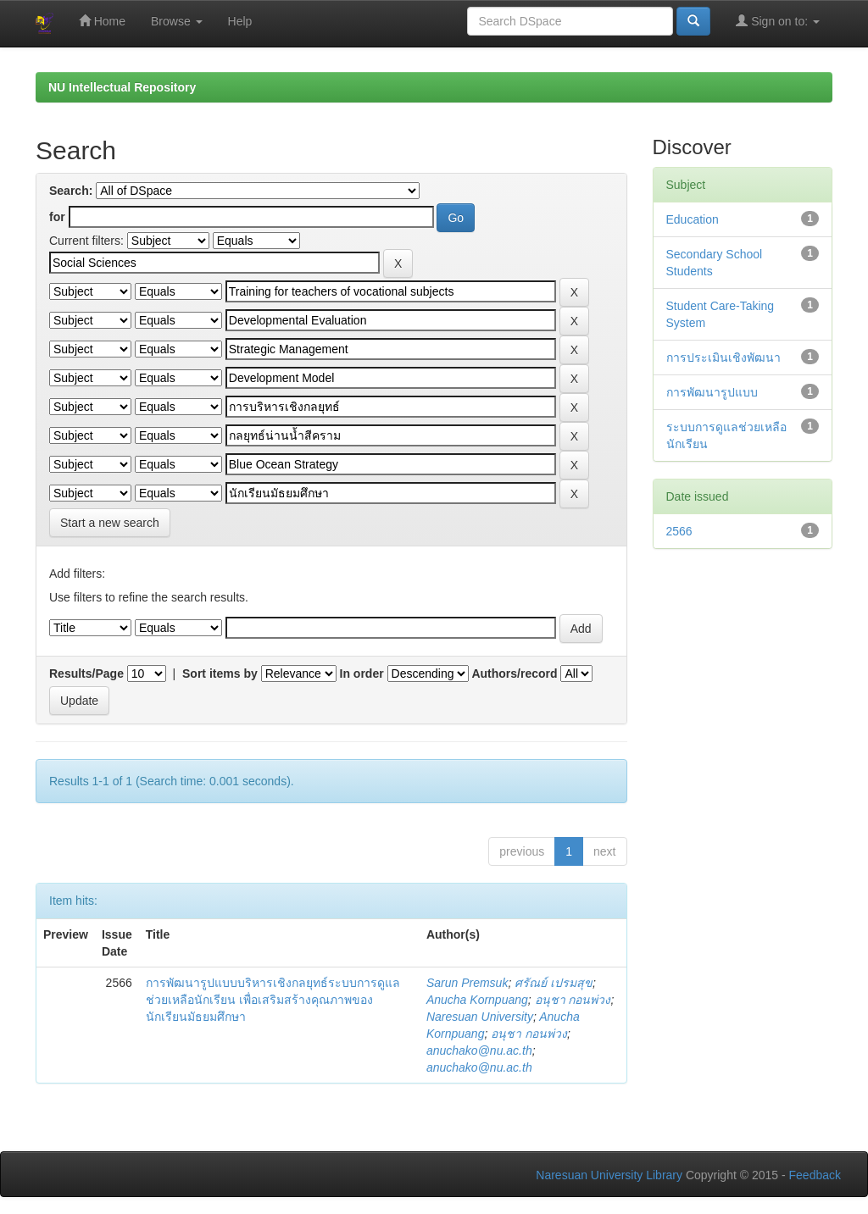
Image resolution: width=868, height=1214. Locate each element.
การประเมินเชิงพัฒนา (723, 357)
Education (692, 219)
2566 (679, 531)
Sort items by (220, 673)
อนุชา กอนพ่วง (573, 999)
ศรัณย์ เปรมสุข (554, 982)
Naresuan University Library (609, 1175)
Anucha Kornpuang (477, 999)
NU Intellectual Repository (122, 87)
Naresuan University (479, 1016)
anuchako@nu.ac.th (479, 1050)
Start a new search (109, 522)
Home (102, 21)
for (57, 217)
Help (240, 21)
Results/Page (86, 673)
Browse (177, 21)
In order (362, 673)
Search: (70, 190)
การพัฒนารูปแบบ (712, 392)
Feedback (815, 1175)
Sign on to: (778, 21)
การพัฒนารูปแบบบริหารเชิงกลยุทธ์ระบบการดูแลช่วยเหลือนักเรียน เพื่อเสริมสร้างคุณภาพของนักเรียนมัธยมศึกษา (273, 999)
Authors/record (514, 673)
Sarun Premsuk (467, 982)
